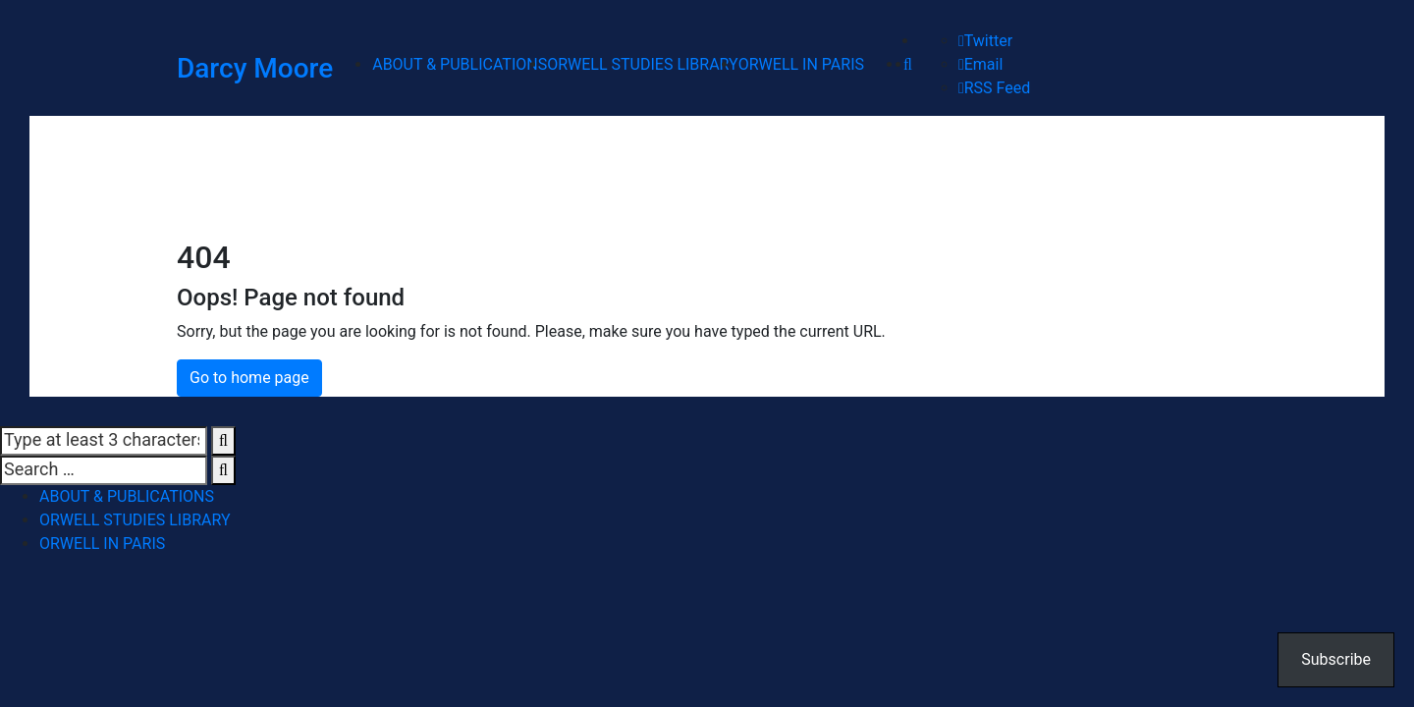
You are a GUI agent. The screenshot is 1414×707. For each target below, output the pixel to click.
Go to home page (249, 377)
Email (980, 64)
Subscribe (1336, 659)
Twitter (985, 40)
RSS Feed (994, 88)
